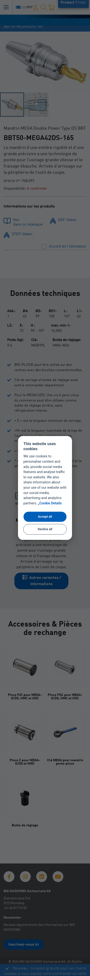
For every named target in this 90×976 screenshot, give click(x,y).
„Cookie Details (50, 503)
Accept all (45, 516)
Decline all (45, 529)
